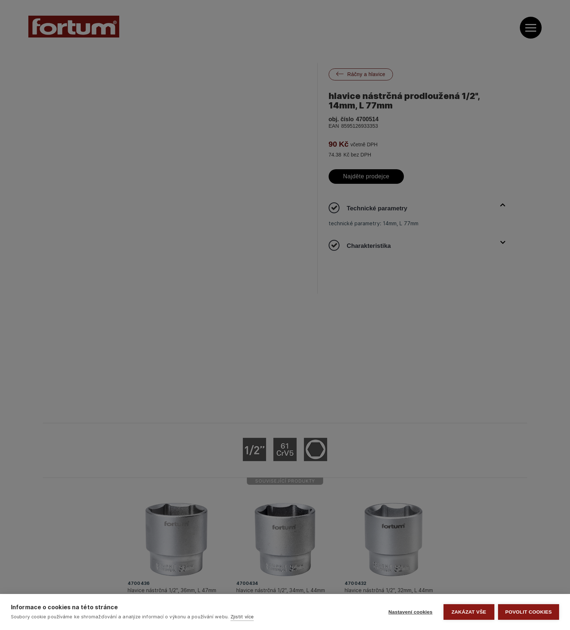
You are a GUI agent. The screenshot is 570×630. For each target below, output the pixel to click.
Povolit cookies (528, 612)
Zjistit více (242, 616)
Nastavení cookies (411, 612)
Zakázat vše (468, 612)
